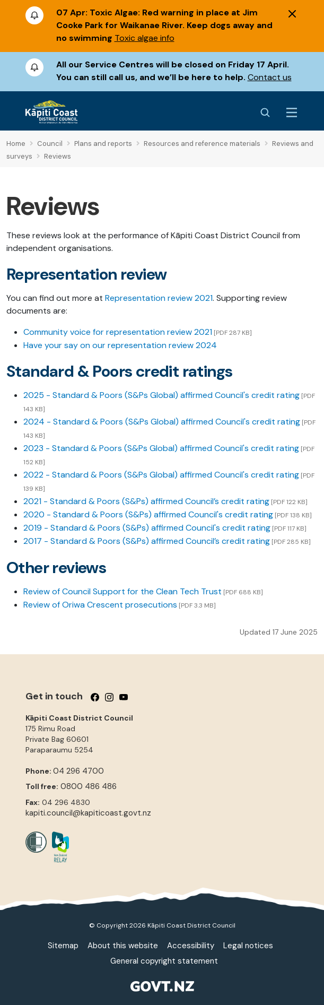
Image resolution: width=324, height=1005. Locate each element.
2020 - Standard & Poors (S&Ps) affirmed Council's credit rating (148, 514)
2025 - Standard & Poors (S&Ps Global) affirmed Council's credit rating (161, 395)
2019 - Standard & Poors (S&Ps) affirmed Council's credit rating (146, 527)
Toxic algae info (144, 38)
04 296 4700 (78, 771)
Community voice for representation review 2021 (117, 331)
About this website (122, 945)
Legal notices (248, 945)
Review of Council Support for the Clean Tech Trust (122, 591)
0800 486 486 (88, 786)
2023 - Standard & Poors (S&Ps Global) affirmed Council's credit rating (161, 448)
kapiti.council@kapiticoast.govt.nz (88, 813)
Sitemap (63, 945)
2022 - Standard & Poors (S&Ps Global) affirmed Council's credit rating (161, 474)
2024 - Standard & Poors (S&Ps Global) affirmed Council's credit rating (161, 421)
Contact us (270, 77)
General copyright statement (164, 961)
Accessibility (190, 945)
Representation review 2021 (159, 298)
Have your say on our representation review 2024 (120, 345)
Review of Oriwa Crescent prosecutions (100, 604)
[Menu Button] (291, 112)
